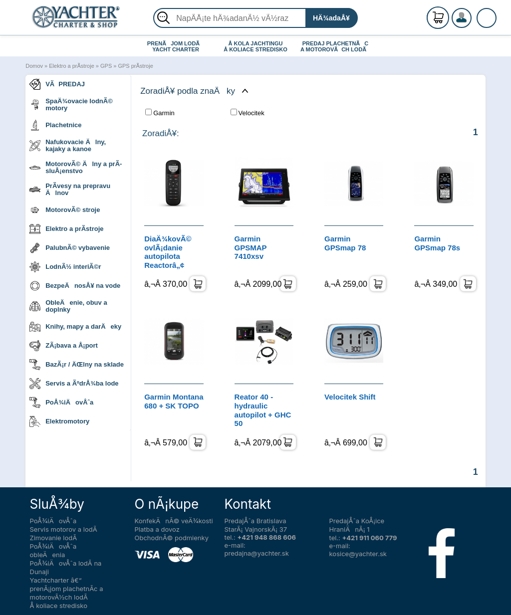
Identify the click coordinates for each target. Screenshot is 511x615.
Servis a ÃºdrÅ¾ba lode (73, 383)
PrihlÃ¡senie (473, 23)
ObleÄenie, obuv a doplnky (68, 306)
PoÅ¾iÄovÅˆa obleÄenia (53, 550)
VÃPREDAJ (57, 84)
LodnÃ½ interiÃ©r (65, 266)
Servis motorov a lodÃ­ (63, 529)
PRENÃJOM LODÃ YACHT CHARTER (176, 46)
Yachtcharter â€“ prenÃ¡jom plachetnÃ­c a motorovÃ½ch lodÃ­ (66, 588)
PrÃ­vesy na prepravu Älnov (69, 189)
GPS (106, 66)
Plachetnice (55, 125)
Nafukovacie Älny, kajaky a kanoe (67, 145)
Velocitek (247, 113)
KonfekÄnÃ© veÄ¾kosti (174, 521)
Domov (34, 66)
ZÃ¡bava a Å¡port (63, 345)
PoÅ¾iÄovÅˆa (61, 402)
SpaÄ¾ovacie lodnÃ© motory (71, 104)
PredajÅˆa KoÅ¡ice (357, 521)
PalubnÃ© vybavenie (69, 247)
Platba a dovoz (157, 529)
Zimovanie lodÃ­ (53, 538)
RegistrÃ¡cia (473, 13)
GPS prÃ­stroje (135, 66)
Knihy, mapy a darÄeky (75, 326)
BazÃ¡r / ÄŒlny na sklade (76, 364)
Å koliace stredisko (59, 606)
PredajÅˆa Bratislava (255, 521)
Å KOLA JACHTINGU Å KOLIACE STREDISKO (255, 46)
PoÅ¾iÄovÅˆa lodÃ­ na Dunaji (66, 567)
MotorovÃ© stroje (64, 210)
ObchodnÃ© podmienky (172, 538)
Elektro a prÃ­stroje (71, 66)
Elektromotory (59, 421)
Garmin (160, 113)
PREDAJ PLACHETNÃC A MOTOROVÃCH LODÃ (335, 46)
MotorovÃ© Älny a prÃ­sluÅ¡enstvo (75, 167)
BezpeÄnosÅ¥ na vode (74, 285)
